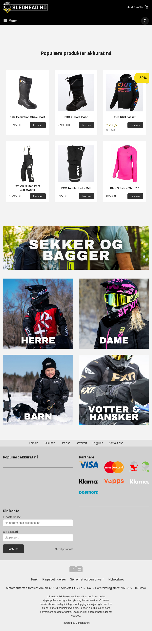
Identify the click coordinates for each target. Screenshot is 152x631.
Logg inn (97, 443)
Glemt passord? (64, 549)
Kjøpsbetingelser (54, 579)
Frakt (34, 579)
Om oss (65, 443)
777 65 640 (85, 588)
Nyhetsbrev (116, 579)
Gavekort (81, 443)
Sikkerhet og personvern (87, 579)
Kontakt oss (116, 443)
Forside (33, 443)
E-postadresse (12, 517)
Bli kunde (49, 443)
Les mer (77, 612)
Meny (10, 20)
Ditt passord (10, 531)
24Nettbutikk (83, 623)
